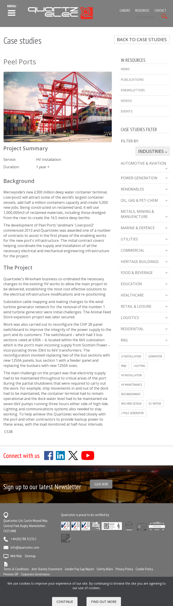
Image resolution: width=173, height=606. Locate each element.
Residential (144, 328)
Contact (160, 10)
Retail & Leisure (144, 306)
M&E (124, 366)
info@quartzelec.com (25, 547)
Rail (144, 340)
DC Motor (155, 404)
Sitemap (30, 556)
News (125, 69)
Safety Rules (105, 569)
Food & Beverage (144, 272)
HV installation (131, 375)
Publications (132, 79)
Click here (101, 484)
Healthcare (144, 295)
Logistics (144, 317)
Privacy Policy (124, 569)
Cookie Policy (144, 569)
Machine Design (131, 404)
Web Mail (16, 556)
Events (126, 111)
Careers (125, 10)
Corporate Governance (35, 574)
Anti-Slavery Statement (47, 569)
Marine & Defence (144, 227)
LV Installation (131, 356)
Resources (142, 10)
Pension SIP (10, 574)
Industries (152, 151)
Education (144, 283)
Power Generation (144, 177)
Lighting (139, 366)
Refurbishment (131, 394)
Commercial (144, 250)
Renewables (144, 189)
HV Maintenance (131, 385)
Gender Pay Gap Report (79, 569)
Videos (126, 101)
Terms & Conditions (16, 569)
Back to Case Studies (142, 39)
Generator (155, 356)
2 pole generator (132, 413)
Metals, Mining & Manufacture (144, 214)
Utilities (144, 239)
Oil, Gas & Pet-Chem (144, 200)
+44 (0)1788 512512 (23, 538)
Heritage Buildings (144, 261)
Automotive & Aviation (144, 165)
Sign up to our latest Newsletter (42, 486)
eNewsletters (133, 90)
